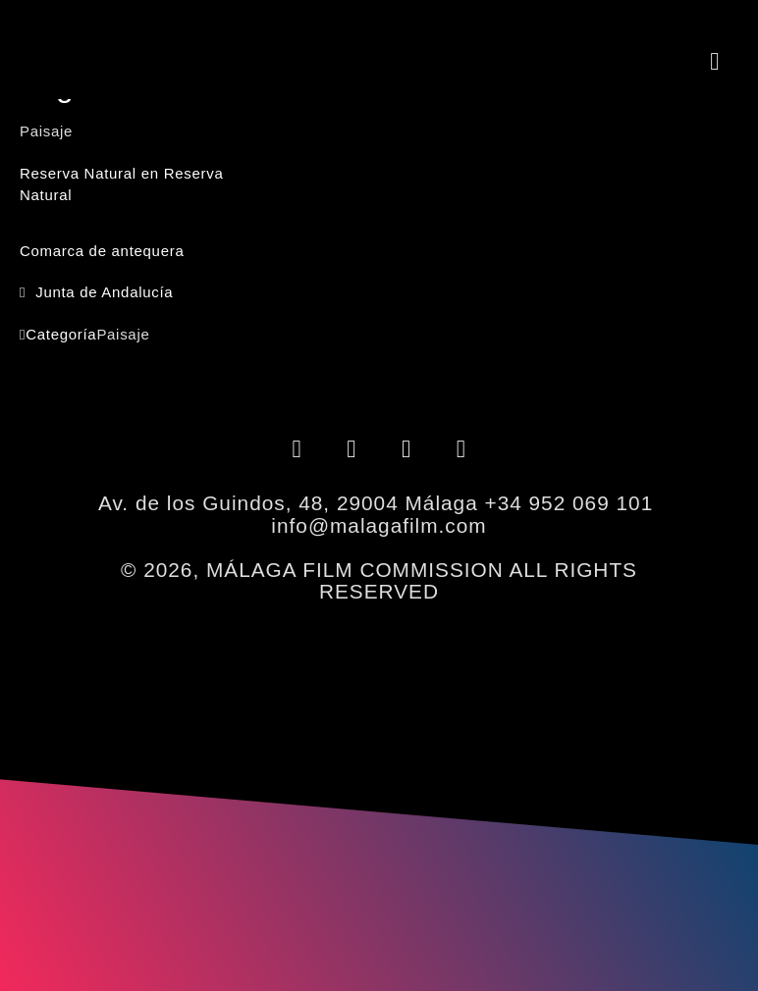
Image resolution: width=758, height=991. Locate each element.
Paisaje (122, 334)
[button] (715, 60)
